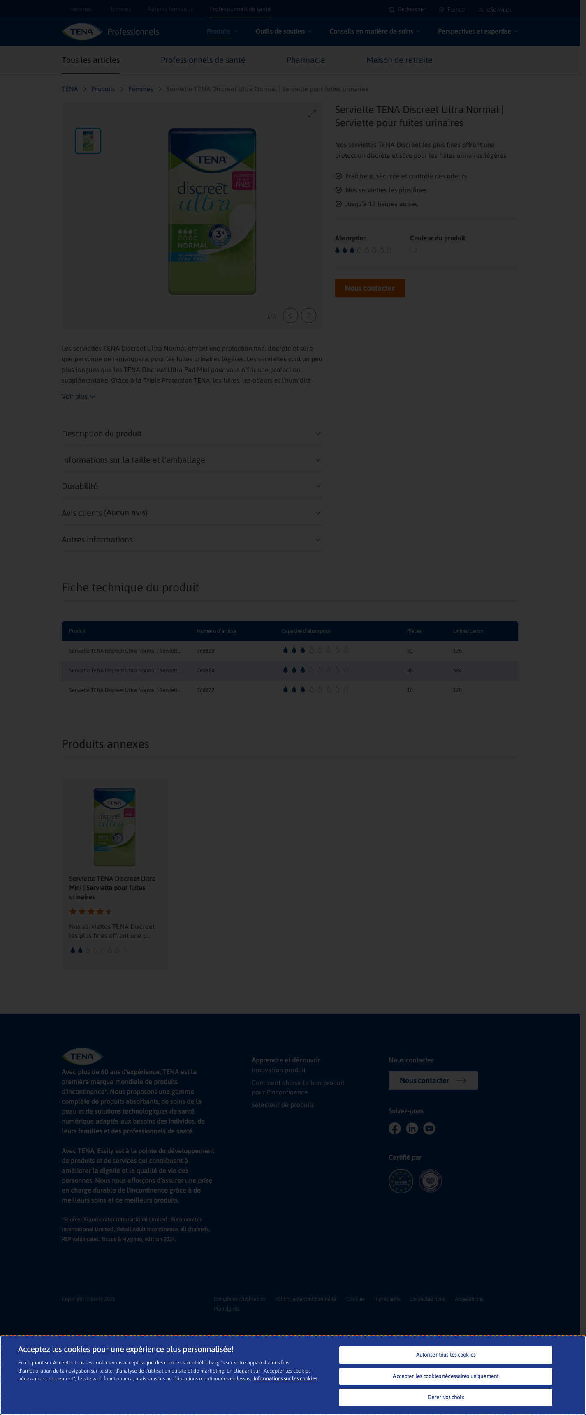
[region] (293, 1375)
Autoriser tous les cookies (445, 1355)
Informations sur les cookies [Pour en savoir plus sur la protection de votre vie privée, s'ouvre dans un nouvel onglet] (285, 1379)
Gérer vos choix (446, 1397)
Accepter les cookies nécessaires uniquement (445, 1376)
